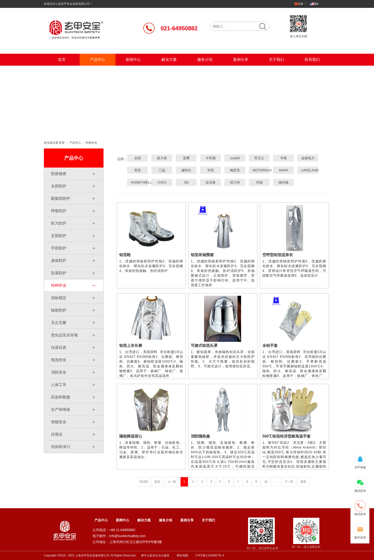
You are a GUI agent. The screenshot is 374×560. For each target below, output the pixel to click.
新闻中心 (133, 60)
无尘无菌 (58, 323)
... (276, 481)
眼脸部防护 (60, 198)
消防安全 (58, 372)
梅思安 (235, 170)
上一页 (171, 481)
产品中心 (97, 60)
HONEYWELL (137, 182)
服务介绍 (205, 60)
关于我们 (276, 60)
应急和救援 (60, 397)
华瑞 (259, 182)
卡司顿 (211, 158)
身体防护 (58, 261)
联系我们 (312, 60)
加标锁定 (58, 298)
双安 (137, 170)
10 (265, 481)
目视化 (56, 434)
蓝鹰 (186, 158)
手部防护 (58, 248)
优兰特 (235, 182)
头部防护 (58, 186)
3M (186, 182)
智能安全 (58, 422)
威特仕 (186, 170)
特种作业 (91, 142)
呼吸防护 (58, 211)
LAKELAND (308, 170)
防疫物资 (58, 174)
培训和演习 (60, 447)
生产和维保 (60, 409)
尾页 (303, 481)
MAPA (283, 170)
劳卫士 (259, 158)
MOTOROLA (259, 170)
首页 (62, 60)
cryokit (235, 158)
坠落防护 (58, 273)
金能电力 (308, 158)
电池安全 (58, 360)
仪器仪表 (58, 347)
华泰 (283, 158)
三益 (162, 170)
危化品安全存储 (64, 335)
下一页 (289, 481)
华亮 (210, 170)
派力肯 (162, 158)
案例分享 (240, 60)
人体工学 (58, 385)
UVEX (161, 182)
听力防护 (58, 223)
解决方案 (169, 60)
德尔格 (284, 182)
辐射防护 (58, 310)
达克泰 (211, 182)
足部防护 (58, 236)
